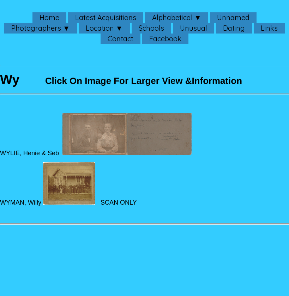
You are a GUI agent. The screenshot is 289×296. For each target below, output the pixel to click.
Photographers (36, 28)
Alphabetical (172, 17)
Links (269, 28)
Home (49, 17)
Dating (234, 28)
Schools (151, 28)
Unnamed (233, 17)
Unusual (193, 28)
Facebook (165, 38)
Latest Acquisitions (105, 17)
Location (100, 28)
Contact (120, 38)
